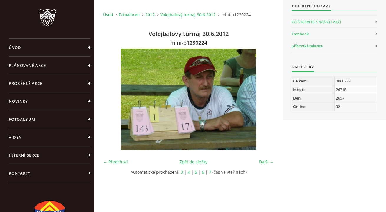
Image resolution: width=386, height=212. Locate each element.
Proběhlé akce (25, 83)
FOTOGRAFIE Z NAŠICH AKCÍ (316, 21)
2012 (150, 14)
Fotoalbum (22, 119)
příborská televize (307, 46)
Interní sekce (24, 155)
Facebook (300, 34)
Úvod (15, 47)
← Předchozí (115, 162)
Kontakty (20, 173)
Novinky (18, 101)
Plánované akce (27, 65)
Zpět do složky (193, 162)
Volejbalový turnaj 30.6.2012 (188, 14)
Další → (266, 162)
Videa (15, 137)
